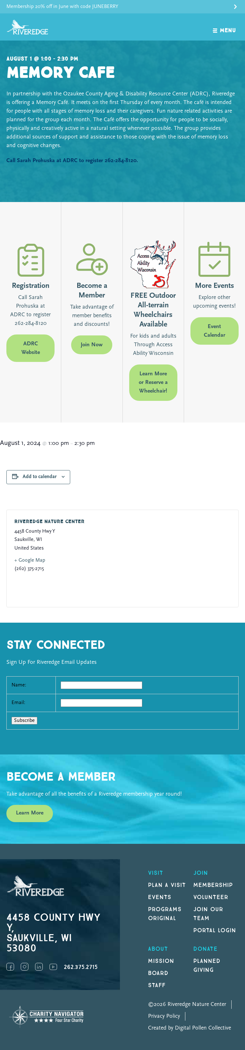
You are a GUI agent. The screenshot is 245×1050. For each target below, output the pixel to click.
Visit (155, 873)
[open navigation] (224, 27)
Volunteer (210, 897)
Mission (161, 961)
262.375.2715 (81, 967)
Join (200, 873)
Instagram (24, 967)
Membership (213, 885)
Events (159, 897)
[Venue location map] (176, 558)
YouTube (53, 967)
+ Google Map (29, 560)
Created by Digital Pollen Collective (189, 1028)
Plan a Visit (167, 885)
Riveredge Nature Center (49, 521)
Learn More (29, 813)
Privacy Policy (164, 1016)
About (158, 949)
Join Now (92, 345)
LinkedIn (39, 967)
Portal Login (214, 930)
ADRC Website (30, 348)
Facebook (10, 967)
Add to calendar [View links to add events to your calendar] (39, 476)
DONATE (205, 949)
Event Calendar (214, 331)
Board (158, 973)
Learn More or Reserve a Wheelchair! (153, 382)
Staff (157, 985)
